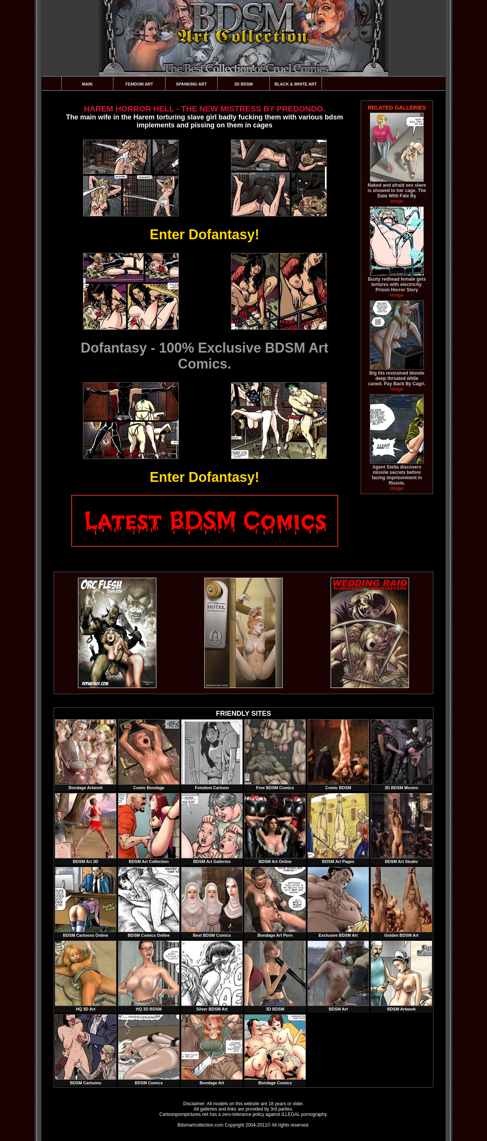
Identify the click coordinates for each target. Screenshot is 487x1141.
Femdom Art (139, 84)
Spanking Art (191, 84)
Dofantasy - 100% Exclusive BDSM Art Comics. (204, 356)
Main (87, 84)
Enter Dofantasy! (204, 234)
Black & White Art (295, 84)
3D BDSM (243, 84)
